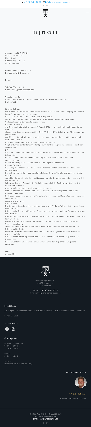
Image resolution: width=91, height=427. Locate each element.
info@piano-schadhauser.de (57, 2)
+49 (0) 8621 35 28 (32, 2)
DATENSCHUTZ (51, 419)
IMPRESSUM (38, 419)
